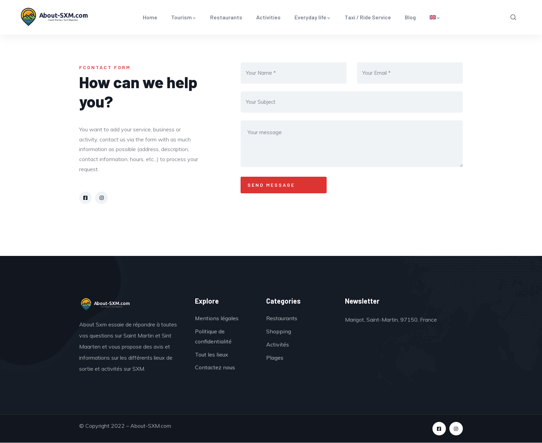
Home (150, 17)
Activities (268, 17)
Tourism (183, 17)
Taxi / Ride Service (368, 17)
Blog (410, 17)
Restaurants (226, 17)
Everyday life (313, 17)
